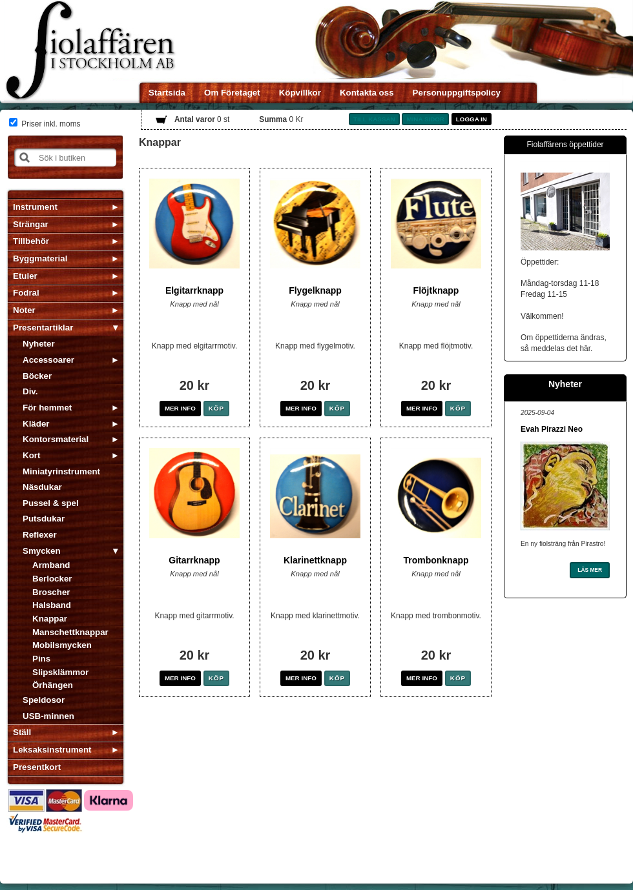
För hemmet (47, 407)
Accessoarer (48, 360)
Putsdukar (44, 518)
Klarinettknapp (315, 560)
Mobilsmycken (62, 645)
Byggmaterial (40, 258)
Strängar (30, 224)
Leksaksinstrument (52, 749)
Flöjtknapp (436, 290)
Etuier (25, 276)
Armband (51, 565)
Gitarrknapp (194, 560)
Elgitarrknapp (194, 290)
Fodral (26, 293)
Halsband (51, 605)
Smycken (42, 551)
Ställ (22, 732)
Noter (24, 310)
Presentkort (37, 767)
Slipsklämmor (60, 672)
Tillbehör (31, 241)
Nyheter (39, 344)
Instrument (35, 207)
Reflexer (40, 535)
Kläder (36, 424)
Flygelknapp (315, 290)
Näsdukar (42, 487)
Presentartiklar (43, 327)
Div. (30, 391)
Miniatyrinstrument (61, 471)
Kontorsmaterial (55, 439)
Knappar (49, 618)
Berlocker (52, 578)
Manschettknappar (70, 632)
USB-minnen (48, 716)
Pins (41, 658)
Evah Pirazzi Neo (552, 429)
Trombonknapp (435, 560)
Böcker (37, 376)
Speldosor (44, 700)
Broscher (51, 592)
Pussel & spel (51, 503)
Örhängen (52, 685)
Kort (31, 455)
